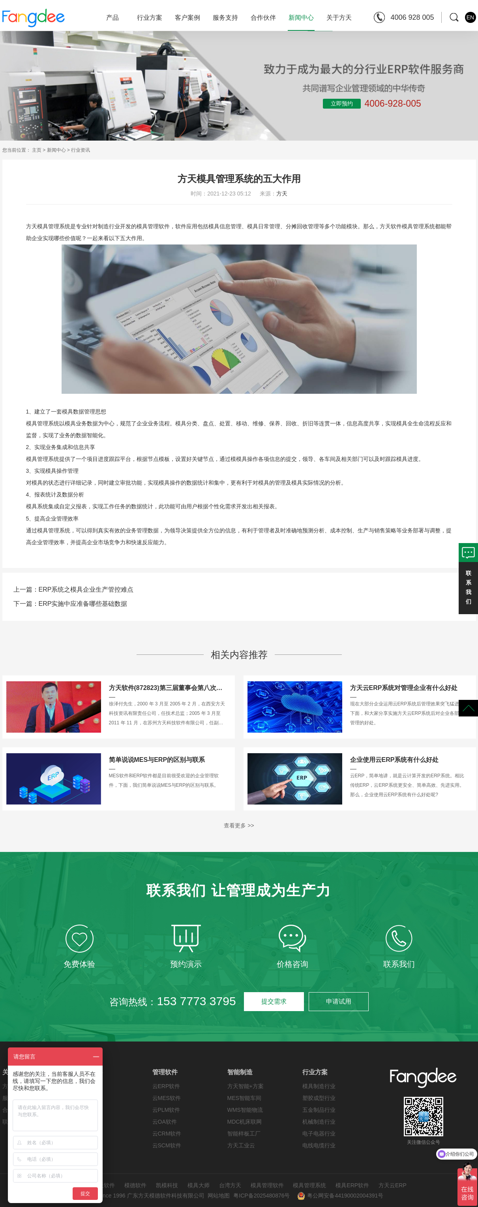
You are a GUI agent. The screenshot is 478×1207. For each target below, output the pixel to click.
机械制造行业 (319, 1122)
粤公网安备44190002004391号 (340, 1195)
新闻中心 (301, 22)
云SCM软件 (166, 1145)
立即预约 (342, 103)
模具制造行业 (319, 1086)
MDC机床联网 (244, 1122)
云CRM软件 (167, 1133)
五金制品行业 (319, 1110)
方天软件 (104, 1185)
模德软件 (135, 1185)
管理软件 (165, 1072)
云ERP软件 (166, 1086)
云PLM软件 (166, 1110)
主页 (36, 150)
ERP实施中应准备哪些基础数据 (83, 603)
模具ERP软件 (352, 1185)
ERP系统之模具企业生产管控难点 (86, 589)
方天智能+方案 (245, 1086)
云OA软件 (164, 1122)
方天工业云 (241, 1145)
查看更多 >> (239, 825)
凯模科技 (167, 1185)
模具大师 (198, 1185)
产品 (112, 17)
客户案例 (187, 17)
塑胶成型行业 (319, 1098)
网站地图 (219, 1195)
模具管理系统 (309, 1185)
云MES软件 (166, 1098)
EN (470, 17)
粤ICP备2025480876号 (261, 1195)
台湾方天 (230, 1185)
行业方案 (149, 17)
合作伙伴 (263, 17)
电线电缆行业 (319, 1145)
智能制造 (240, 1072)
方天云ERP (393, 1185)
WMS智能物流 (245, 1110)
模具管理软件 (267, 1185)
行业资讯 (80, 150)
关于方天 (339, 17)
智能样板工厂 (244, 1133)
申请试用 (338, 1001)
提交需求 (274, 1001)
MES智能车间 (244, 1098)
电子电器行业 (319, 1133)
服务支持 (225, 17)
